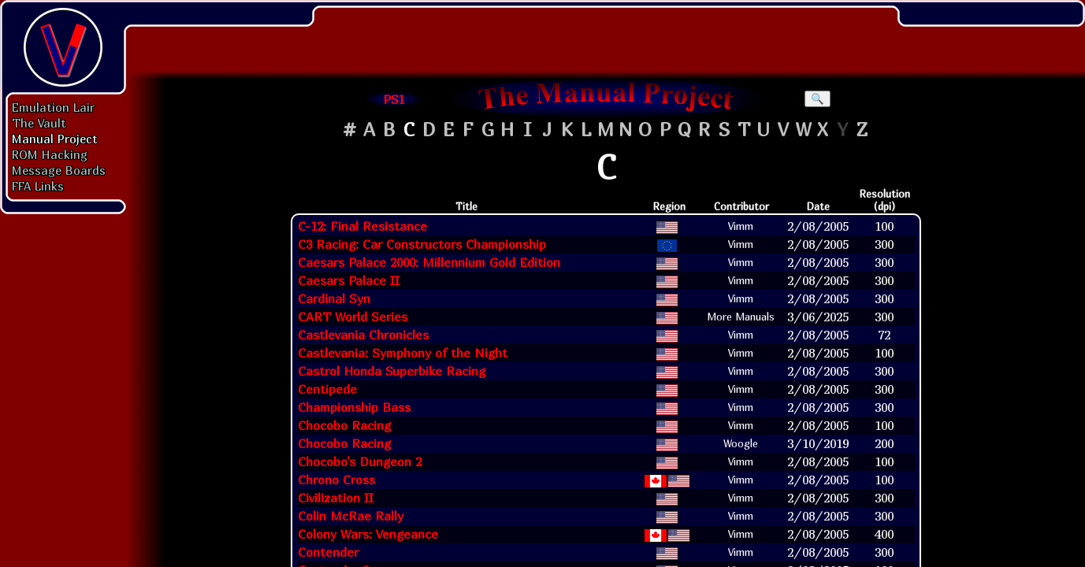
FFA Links (38, 186)
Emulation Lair (53, 107)
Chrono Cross (336, 479)
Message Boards (59, 170)
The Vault (39, 123)
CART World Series (352, 316)
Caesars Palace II (348, 280)
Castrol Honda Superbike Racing (391, 371)
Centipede (327, 389)
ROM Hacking (49, 154)
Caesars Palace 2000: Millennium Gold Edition (429, 262)
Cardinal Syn (334, 298)
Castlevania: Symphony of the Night (402, 353)
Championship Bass (354, 407)
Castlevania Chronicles (363, 335)
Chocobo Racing (344, 425)
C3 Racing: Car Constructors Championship (422, 244)
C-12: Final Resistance (362, 226)
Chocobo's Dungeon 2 (360, 461)
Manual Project (55, 139)
